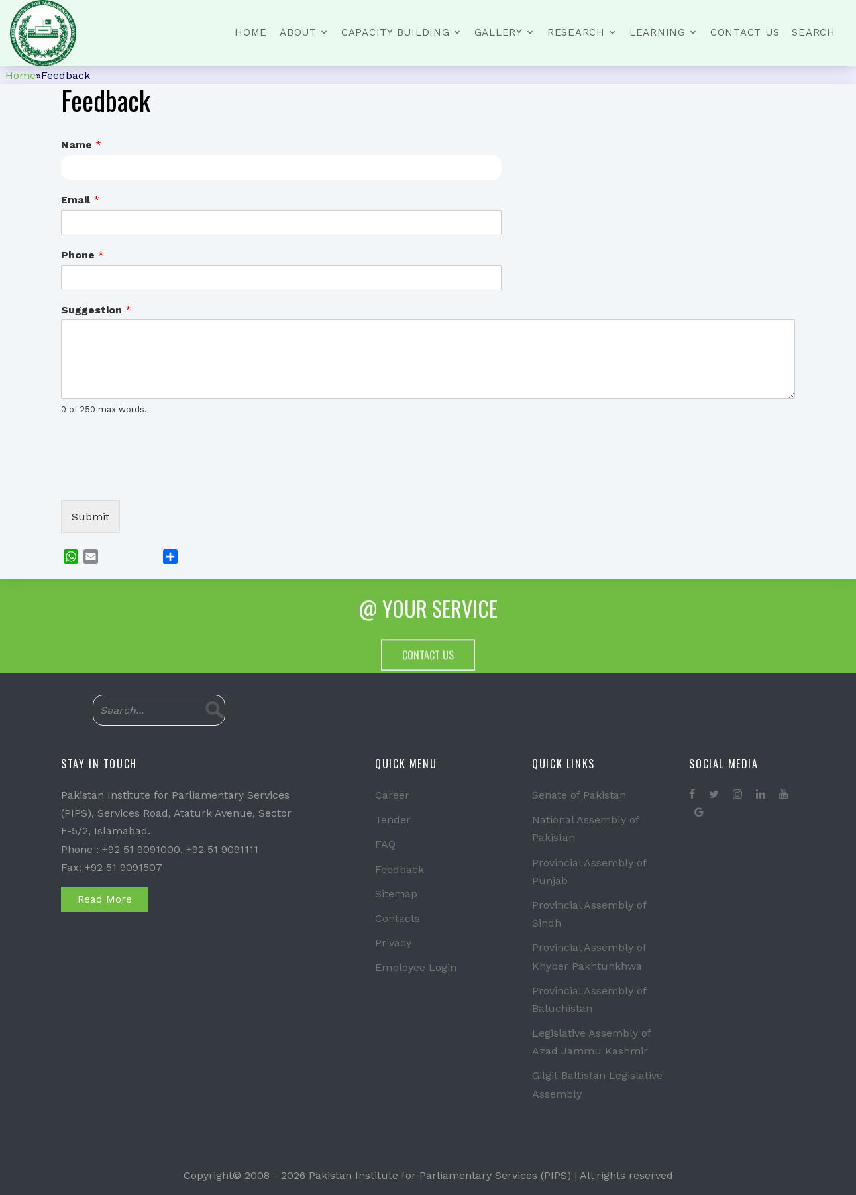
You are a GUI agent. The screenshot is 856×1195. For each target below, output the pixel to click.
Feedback (399, 869)
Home (251, 32)
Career (392, 795)
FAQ (385, 844)
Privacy (393, 943)
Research (576, 32)
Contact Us (745, 32)
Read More (105, 899)
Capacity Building (395, 32)
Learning (657, 32)
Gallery (498, 32)
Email (80, 200)
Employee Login (415, 967)
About (298, 32)
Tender (393, 819)
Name (81, 145)
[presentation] (161, 478)
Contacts (397, 918)
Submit (90, 516)
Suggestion (96, 310)
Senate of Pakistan (579, 795)
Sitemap (396, 893)
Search (813, 32)
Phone (82, 255)
